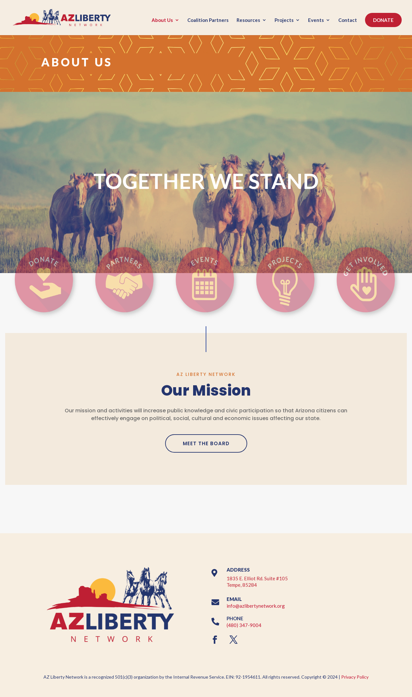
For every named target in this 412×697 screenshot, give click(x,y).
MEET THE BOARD (206, 443)
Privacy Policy (355, 677)
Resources (248, 20)
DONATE (383, 20)
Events (316, 20)
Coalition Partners (208, 20)
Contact (347, 20)
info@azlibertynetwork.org (256, 606)
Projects (284, 20)
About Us (162, 20)
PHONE (235, 618)
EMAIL (234, 599)
